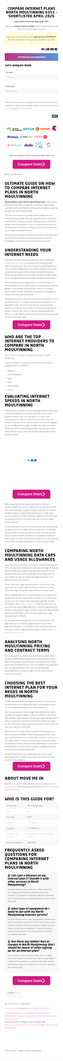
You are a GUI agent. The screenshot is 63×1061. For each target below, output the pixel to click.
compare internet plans (14, 263)
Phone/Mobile (9, 87)
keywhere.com (33, 1016)
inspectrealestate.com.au (14, 1013)
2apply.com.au (21, 1016)
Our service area (11, 1008)
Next (55, 116)
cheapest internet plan (27, 604)
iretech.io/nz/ (10, 1016)
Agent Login (40, 1022)
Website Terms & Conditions (24, 108)
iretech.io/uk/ (45, 1013)
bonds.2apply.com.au (48, 1016)
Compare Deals (31, 164)
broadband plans (51, 738)
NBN (47, 530)
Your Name (9, 72)
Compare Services (11, 1019)
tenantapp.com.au (32, 1013)
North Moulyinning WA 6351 (39, 1008)
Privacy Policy (9, 108)
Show (18, 993)
